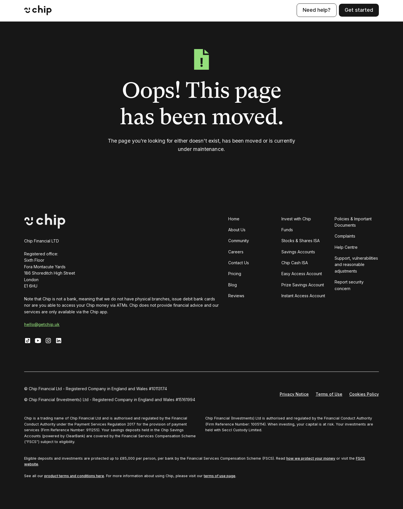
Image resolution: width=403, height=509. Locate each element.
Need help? (317, 10)
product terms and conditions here (74, 476)
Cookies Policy (364, 394)
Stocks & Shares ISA (300, 240)
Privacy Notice (294, 394)
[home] (38, 10)
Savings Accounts (298, 251)
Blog (232, 284)
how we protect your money (310, 458)
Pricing (234, 273)
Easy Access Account (301, 273)
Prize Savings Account (302, 284)
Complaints (345, 236)
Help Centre (346, 247)
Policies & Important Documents (353, 222)
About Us (236, 229)
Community (238, 240)
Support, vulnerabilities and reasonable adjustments (356, 264)
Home (233, 218)
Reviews (236, 295)
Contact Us (238, 262)
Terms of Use (329, 394)
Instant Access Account (303, 295)
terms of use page (219, 476)
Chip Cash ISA (294, 262)
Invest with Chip (296, 218)
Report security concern (349, 285)
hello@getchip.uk (42, 324)
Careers (235, 251)
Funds (287, 229)
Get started (359, 10)
